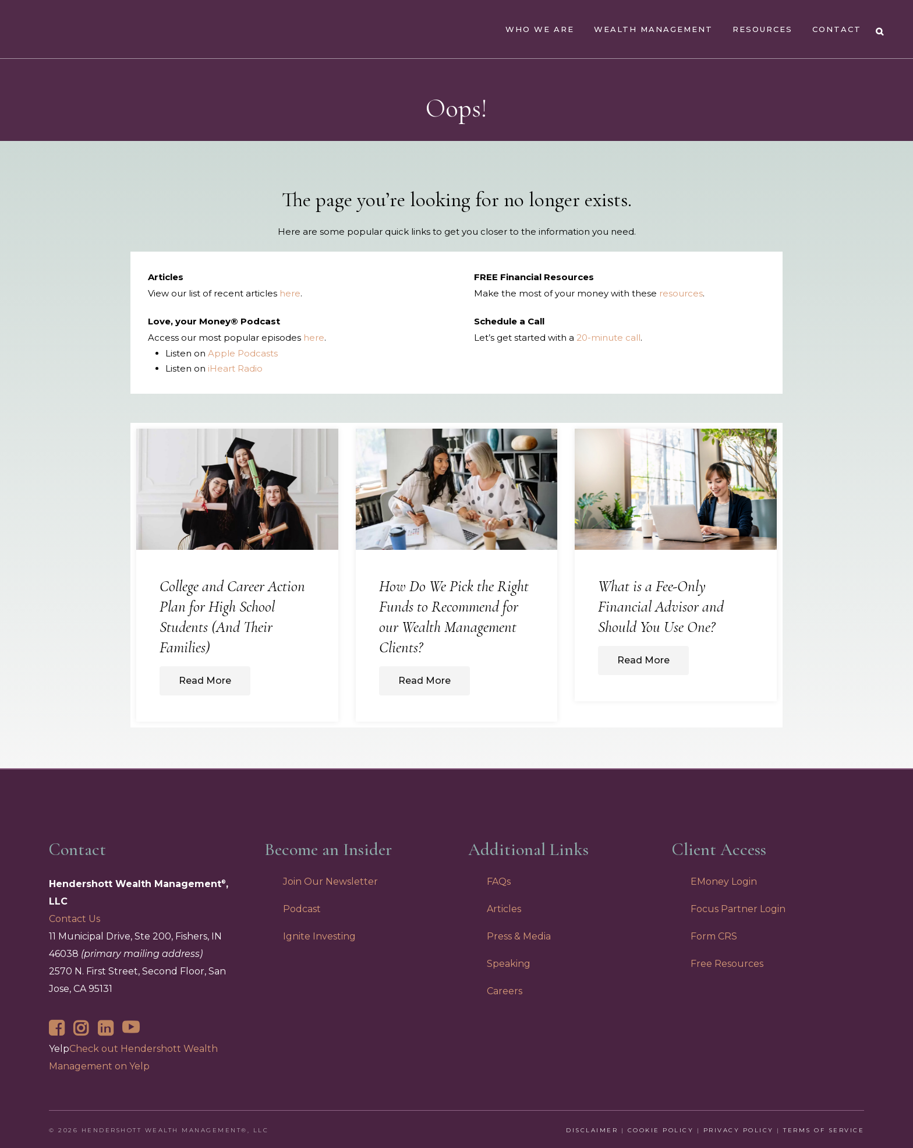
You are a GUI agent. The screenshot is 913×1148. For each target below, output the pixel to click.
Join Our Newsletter (330, 881)
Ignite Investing (319, 936)
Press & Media (519, 936)
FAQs (499, 881)
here (289, 293)
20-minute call (608, 337)
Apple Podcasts (243, 353)
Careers (504, 991)
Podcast (302, 908)
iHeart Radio (235, 368)
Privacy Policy (738, 1130)
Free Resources (727, 963)
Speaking (508, 963)
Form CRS (714, 936)
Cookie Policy (661, 1130)
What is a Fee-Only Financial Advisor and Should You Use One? (661, 607)
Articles (504, 908)
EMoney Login (724, 881)
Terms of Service (823, 1130)
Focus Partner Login (738, 908)
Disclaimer (592, 1130)
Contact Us (74, 918)
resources (681, 293)
